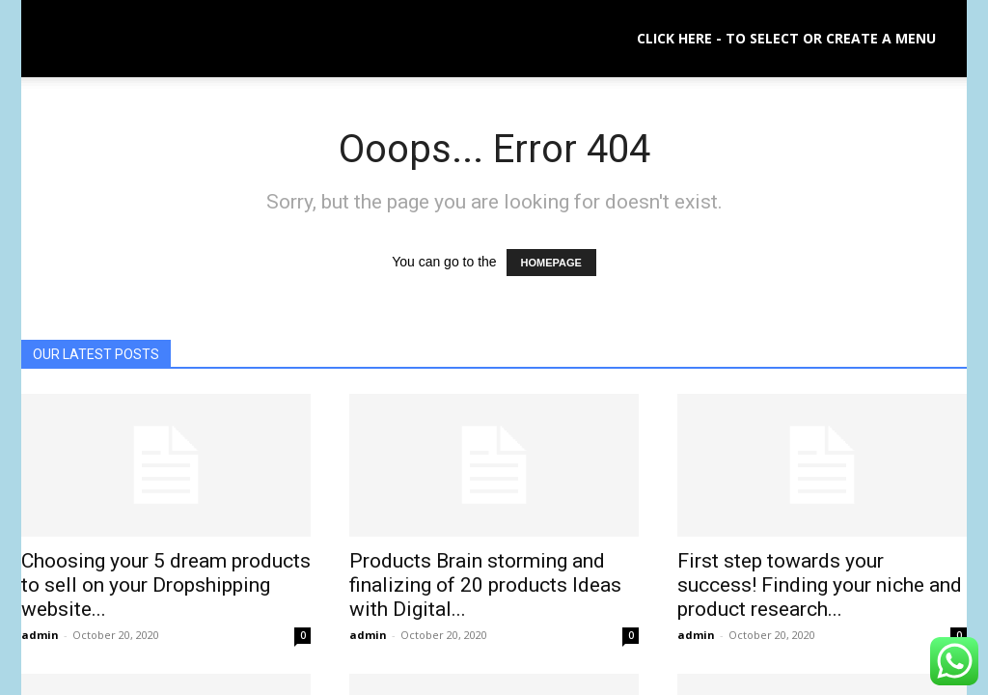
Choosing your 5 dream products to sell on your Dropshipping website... (166, 585)
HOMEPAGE (551, 262)
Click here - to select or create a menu (786, 38)
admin (40, 634)
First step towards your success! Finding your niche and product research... (819, 585)
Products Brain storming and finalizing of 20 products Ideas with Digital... (485, 585)
